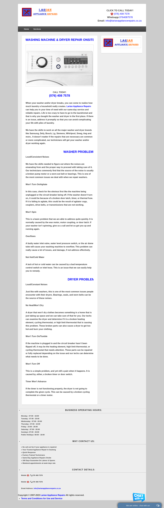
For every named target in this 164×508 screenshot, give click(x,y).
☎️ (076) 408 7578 (120, 14)
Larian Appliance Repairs (78, 106)
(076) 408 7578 (59, 95)
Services (37, 29)
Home (26, 29)
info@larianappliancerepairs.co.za (123, 20)
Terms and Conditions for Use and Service (41, 498)
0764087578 (126, 17)
